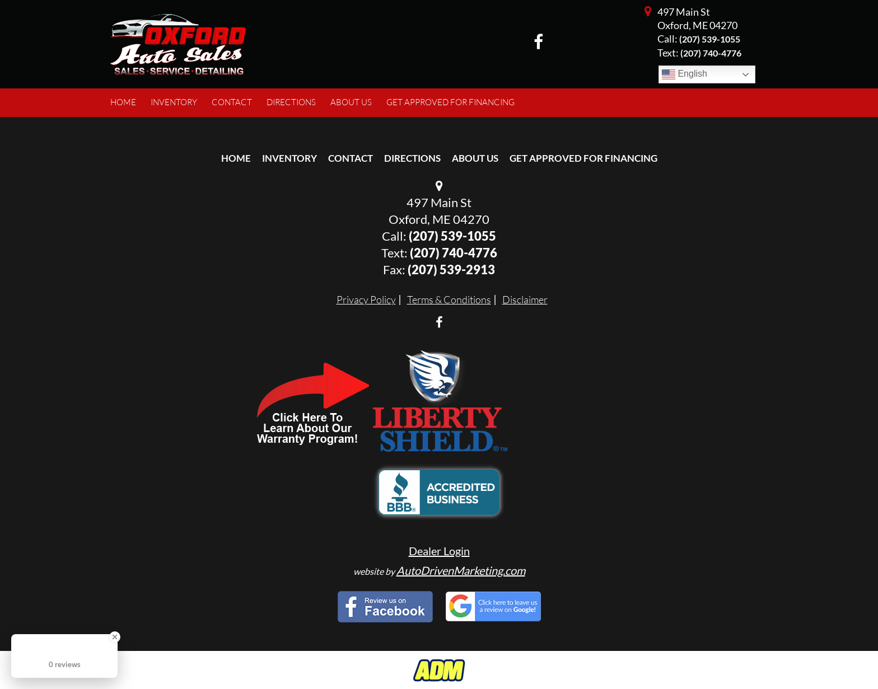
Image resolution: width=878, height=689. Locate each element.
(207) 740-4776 (453, 252)
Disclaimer (525, 299)
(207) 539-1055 (709, 39)
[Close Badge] (114, 637)
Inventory (289, 158)
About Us (475, 158)
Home (236, 158)
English (684, 74)
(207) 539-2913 (451, 269)
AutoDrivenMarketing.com (460, 570)
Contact (350, 158)
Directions (412, 158)
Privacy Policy (366, 299)
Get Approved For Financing (583, 158)
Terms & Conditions (449, 299)
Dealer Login (439, 550)
